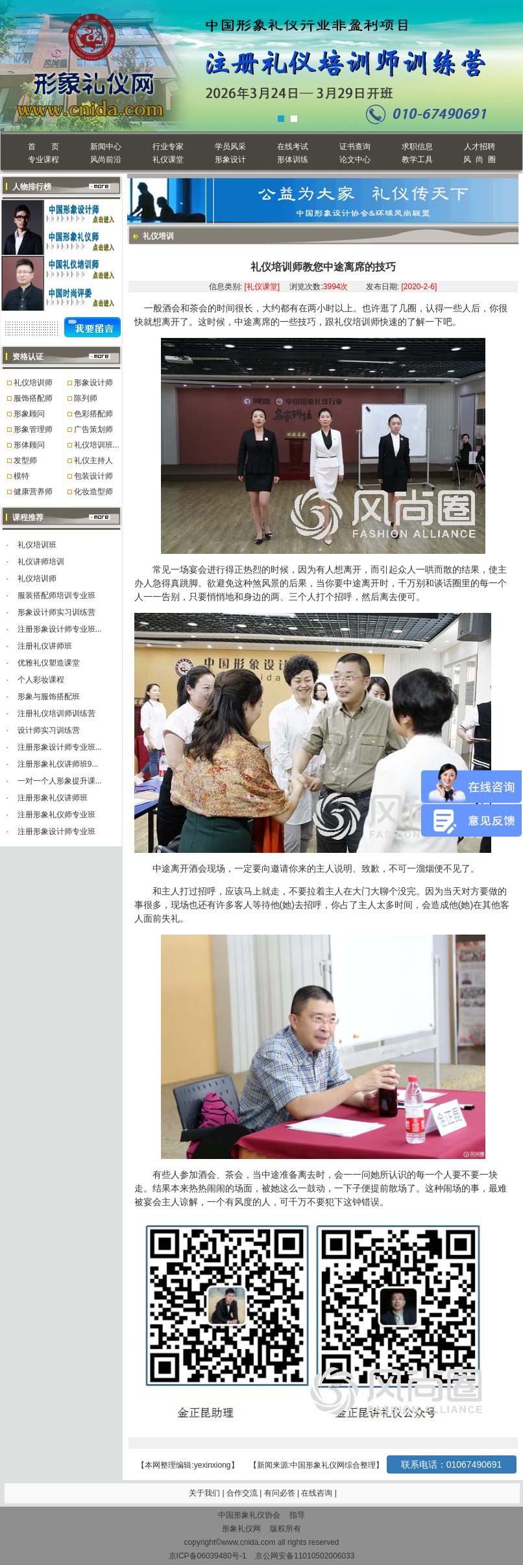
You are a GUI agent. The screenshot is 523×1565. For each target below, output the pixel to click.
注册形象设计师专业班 (56, 831)
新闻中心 (105, 146)
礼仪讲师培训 (41, 561)
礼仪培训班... (96, 444)
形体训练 (292, 159)
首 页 (43, 146)
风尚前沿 (105, 159)
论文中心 (355, 159)
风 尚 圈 (479, 159)
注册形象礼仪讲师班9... (58, 764)
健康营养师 (33, 491)
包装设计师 (93, 476)
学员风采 (230, 146)
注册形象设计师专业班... (60, 629)
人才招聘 (479, 146)
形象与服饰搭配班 (49, 696)
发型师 (25, 460)
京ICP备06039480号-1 (208, 1555)
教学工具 (417, 159)
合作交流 (243, 1493)
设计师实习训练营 (49, 730)
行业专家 (168, 146)
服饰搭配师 (33, 398)
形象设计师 (93, 382)
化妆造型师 (93, 491)
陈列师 (85, 398)
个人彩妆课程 (41, 679)
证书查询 (355, 146)
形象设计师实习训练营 (56, 612)
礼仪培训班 (37, 544)
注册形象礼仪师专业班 (56, 814)
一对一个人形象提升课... (60, 780)
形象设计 (230, 159)
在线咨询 (317, 1493)
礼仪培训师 (33, 382)
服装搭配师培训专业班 (56, 595)
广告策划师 (93, 429)
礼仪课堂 (168, 159)
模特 (21, 476)
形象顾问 (29, 413)
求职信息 (417, 146)
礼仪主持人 (93, 460)
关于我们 (204, 1493)
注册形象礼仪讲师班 (53, 797)
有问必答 (280, 1493)
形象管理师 (33, 429)
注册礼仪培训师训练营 (56, 713)
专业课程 (43, 159)
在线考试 (292, 146)
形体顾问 (29, 444)
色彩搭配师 (93, 413)
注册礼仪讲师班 (45, 646)
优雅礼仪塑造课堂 (49, 662)
